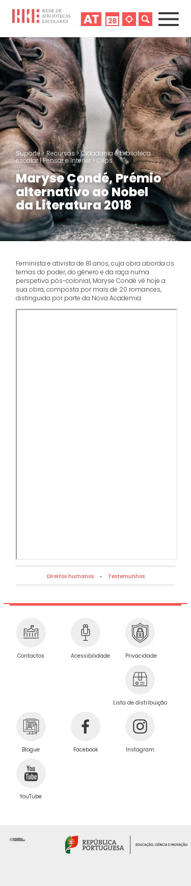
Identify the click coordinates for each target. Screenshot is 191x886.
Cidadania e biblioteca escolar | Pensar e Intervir (83, 156)
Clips (105, 160)
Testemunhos (126, 576)
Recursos (61, 153)
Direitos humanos (70, 576)
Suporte (29, 153)
